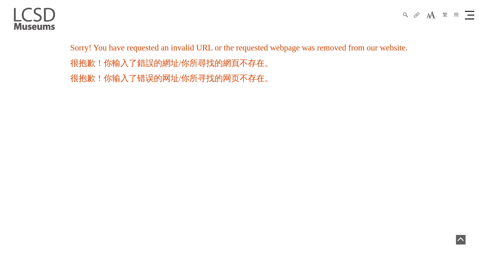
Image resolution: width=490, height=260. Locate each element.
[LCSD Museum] (34, 18)
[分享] (416, 14)
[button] (470, 14)
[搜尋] (405, 14)
